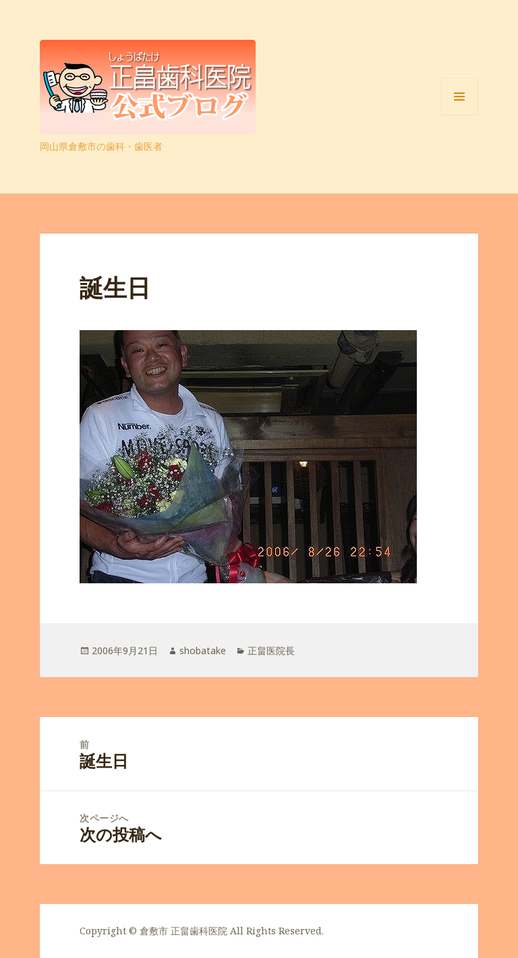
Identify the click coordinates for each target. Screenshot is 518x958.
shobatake (202, 650)
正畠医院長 (271, 650)
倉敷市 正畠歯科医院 (183, 930)
